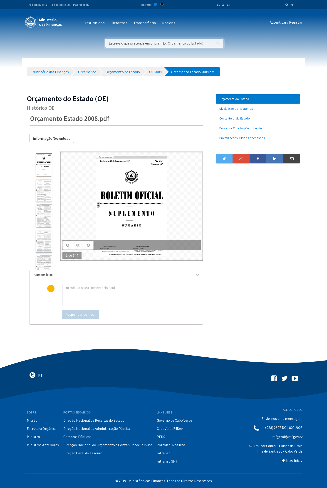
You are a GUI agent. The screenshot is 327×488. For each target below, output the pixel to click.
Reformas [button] (119, 22)
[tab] (116, 274)
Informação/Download (51, 138)
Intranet (163, 453)
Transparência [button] (145, 22)
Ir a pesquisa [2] (61, 4)
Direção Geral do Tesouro (82, 453)
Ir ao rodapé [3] (81, 4)
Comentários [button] (116, 275)
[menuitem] (258, 99)
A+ (228, 4)
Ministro (33, 436)
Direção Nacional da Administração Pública (96, 428)
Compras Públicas (77, 436)
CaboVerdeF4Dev (170, 428)
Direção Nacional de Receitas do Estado (93, 420)
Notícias (168, 22)
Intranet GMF (167, 461)
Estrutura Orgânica (42, 428)
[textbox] (123, 295)
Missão (32, 420)
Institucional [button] (95, 22)
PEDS (161, 436)
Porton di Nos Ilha (171, 445)
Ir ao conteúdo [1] (38, 4)
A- (218, 5)
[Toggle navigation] (69, 23)
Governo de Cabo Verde (174, 420)
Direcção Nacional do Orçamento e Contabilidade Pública (107, 445)
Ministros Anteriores (43, 445)
